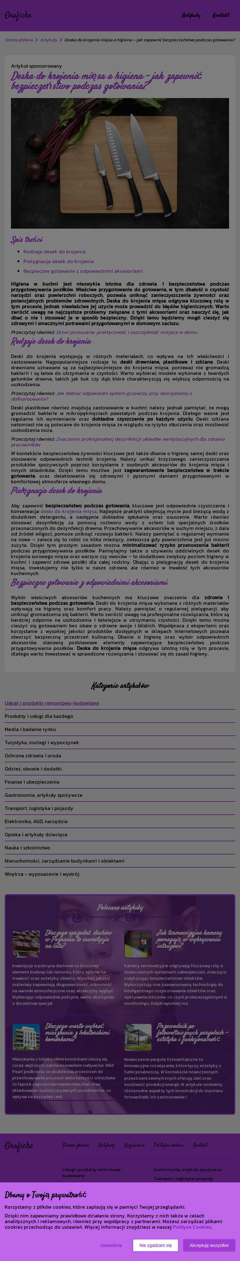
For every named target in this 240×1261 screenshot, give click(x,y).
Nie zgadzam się (155, 1245)
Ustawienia (111, 1245)
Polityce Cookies (192, 1227)
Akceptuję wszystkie (209, 1245)
